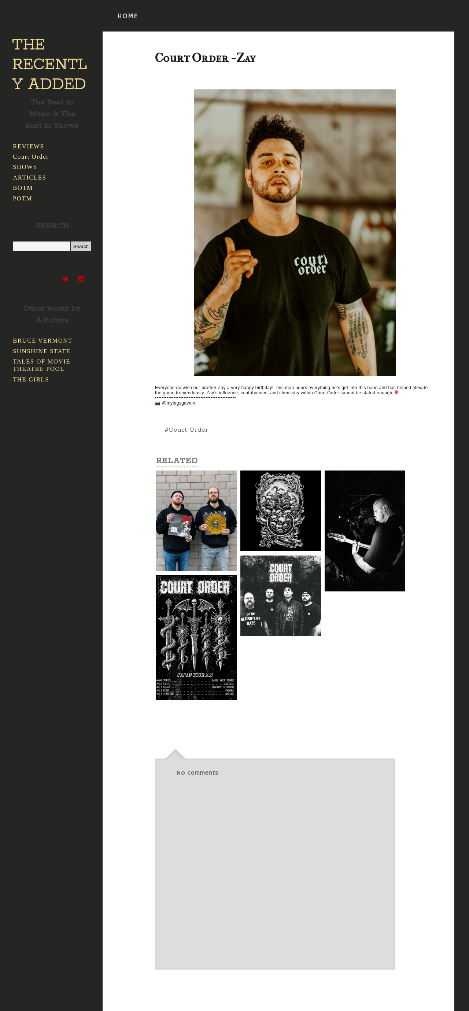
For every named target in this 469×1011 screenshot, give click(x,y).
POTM (22, 198)
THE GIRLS (31, 379)
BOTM (23, 187)
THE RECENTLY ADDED (49, 65)
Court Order (31, 156)
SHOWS (25, 166)
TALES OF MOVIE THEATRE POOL (41, 365)
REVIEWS (28, 146)
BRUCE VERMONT (43, 340)
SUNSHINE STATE (42, 351)
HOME (127, 16)
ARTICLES (29, 177)
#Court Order (186, 430)
